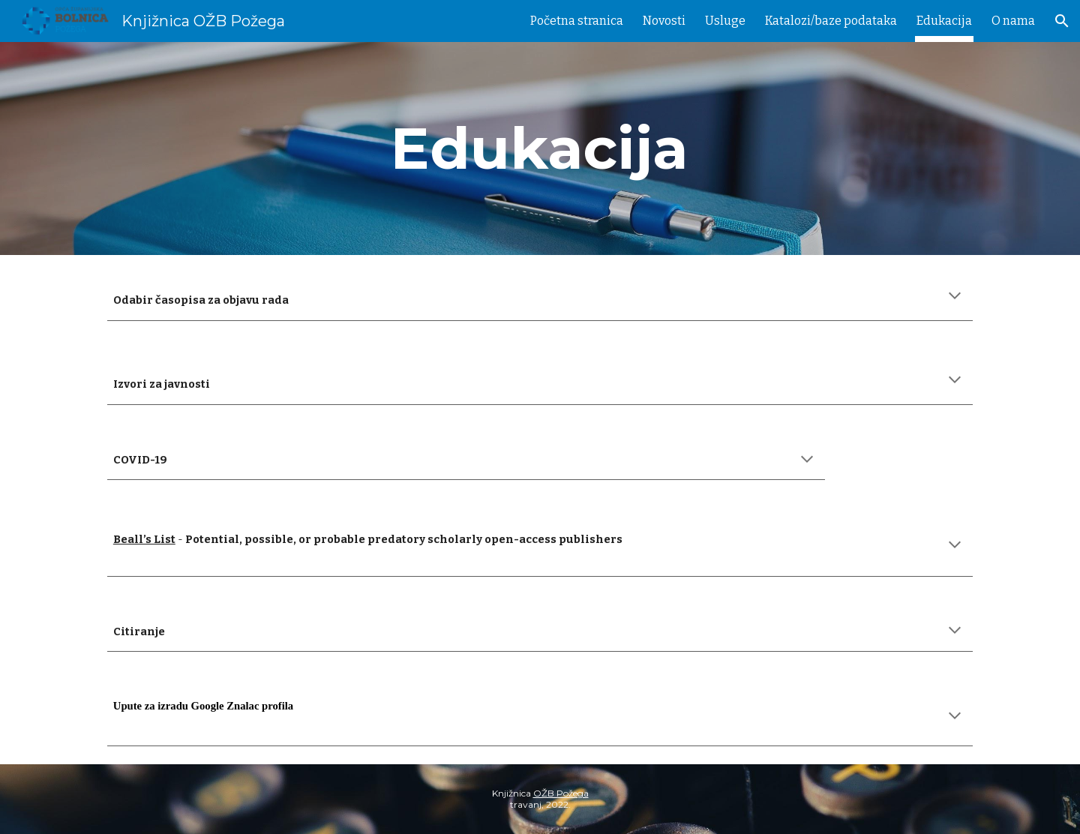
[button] (1062, 21)
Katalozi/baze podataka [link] (831, 21)
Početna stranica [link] (576, 21)
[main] (540, 148)
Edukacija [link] (944, 21)
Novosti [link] (664, 21)
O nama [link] (1013, 21)
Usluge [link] (725, 21)
